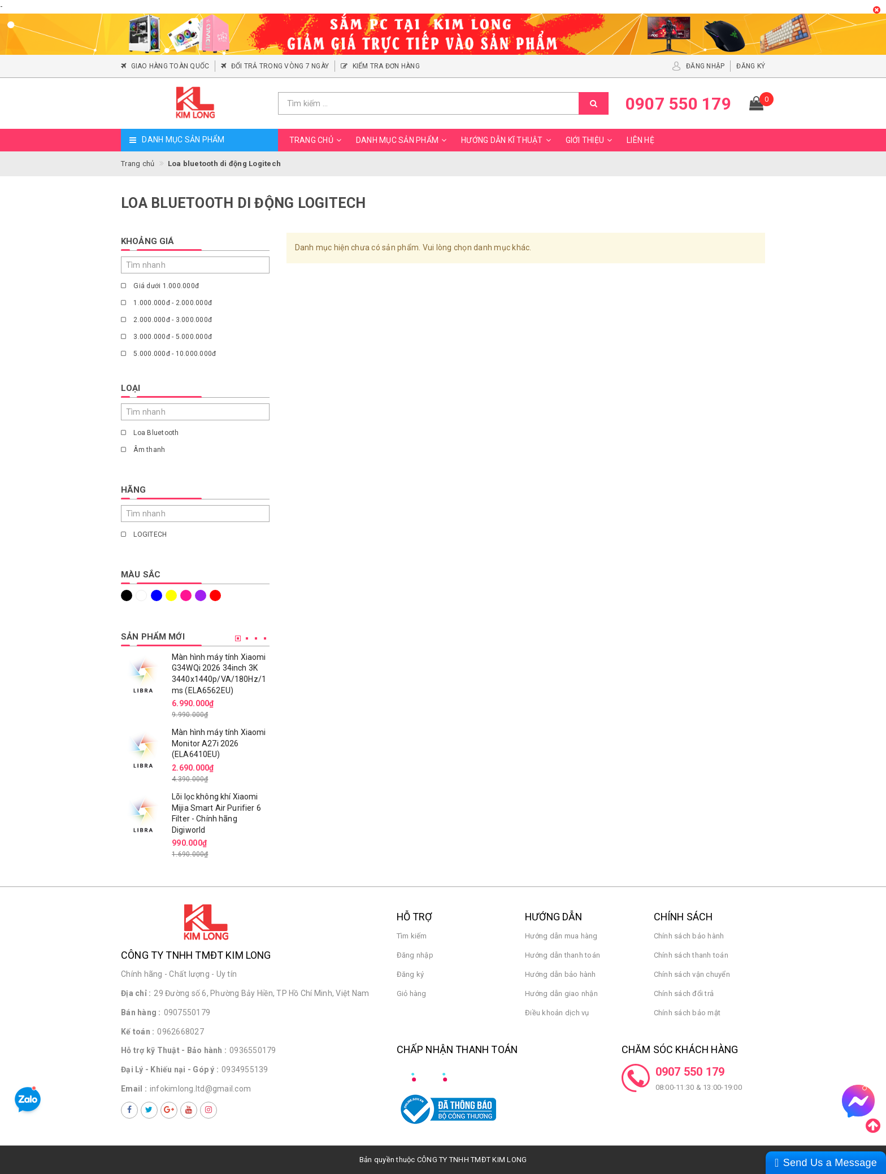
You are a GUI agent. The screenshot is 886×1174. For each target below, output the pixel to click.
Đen (126, 595)
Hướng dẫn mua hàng (561, 936)
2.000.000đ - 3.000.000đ (166, 320)
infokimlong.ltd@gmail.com (200, 1088)
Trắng (141, 595)
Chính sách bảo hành (689, 936)
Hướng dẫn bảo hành (560, 974)
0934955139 (245, 1069)
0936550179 (252, 1050)
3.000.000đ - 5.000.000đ (166, 337)
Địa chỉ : (136, 993)
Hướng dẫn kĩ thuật (507, 140)
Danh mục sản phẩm (403, 140)
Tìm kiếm (412, 936)
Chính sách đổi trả (684, 993)
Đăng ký (410, 974)
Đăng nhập (415, 955)
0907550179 (187, 1012)
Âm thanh (143, 450)
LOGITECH (144, 534)
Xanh (156, 595)
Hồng (186, 595)
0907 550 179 (690, 1072)
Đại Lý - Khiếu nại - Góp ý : (170, 1069)
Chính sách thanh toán (691, 955)
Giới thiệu (591, 140)
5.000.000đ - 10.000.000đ (168, 354)
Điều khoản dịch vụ (557, 1012)
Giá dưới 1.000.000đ (160, 286)
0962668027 (180, 1031)
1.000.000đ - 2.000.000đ (166, 303)
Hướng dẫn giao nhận (561, 993)
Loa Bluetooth (150, 433)
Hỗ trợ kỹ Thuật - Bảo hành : (174, 1050)
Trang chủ (317, 140)
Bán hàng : (141, 1012)
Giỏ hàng (412, 993)
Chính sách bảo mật (687, 1012)
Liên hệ (640, 140)
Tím (200, 595)
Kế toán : (137, 1031)
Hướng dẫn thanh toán (562, 955)
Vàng (171, 595)
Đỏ (215, 595)
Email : (134, 1088)
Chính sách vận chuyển (692, 974)
